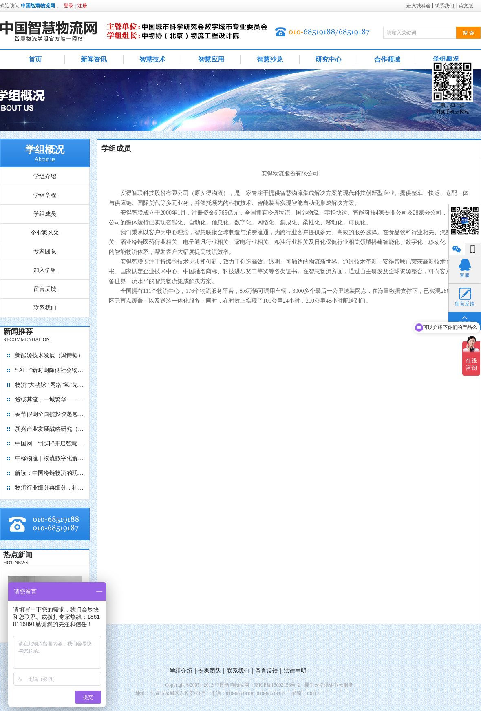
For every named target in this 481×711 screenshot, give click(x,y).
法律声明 (295, 671)
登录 (68, 6)
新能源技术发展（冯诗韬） (49, 355)
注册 (82, 6)
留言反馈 (266, 671)
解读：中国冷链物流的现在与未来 (49, 473)
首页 (35, 59)
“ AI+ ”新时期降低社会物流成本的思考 (49, 370)
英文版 (466, 6)
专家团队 (209, 671)
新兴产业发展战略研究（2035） (49, 429)
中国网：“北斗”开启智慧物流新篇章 (49, 444)
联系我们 (238, 671)
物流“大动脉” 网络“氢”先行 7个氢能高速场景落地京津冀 (49, 385)
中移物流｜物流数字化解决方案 (49, 458)
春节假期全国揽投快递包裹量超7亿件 (49, 414)
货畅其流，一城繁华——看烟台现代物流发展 (49, 399)
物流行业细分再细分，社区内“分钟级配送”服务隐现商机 (49, 488)
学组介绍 (181, 671)
